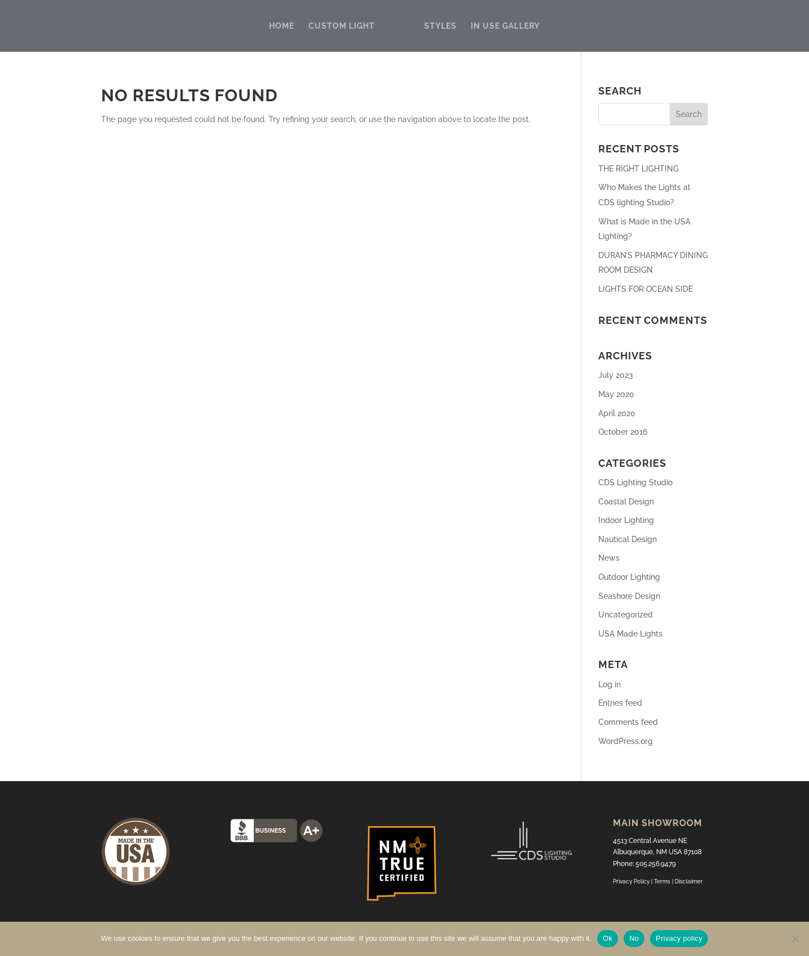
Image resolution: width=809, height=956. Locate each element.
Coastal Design (626, 501)
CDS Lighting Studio (635, 482)
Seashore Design (629, 596)
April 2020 (616, 413)
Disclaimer (689, 881)
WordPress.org (625, 741)
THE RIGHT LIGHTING (638, 168)
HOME (281, 26)
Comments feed (628, 722)
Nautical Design (627, 539)
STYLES (440, 26)
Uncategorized (625, 614)
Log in (609, 684)
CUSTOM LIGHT (341, 26)
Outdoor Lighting (629, 576)
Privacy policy (679, 938)
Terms (663, 881)
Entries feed (620, 702)
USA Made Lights (630, 633)
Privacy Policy (631, 881)
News (609, 557)
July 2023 (615, 375)
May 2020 (616, 394)
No (634, 938)
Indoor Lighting (626, 520)
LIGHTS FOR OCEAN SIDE (645, 289)
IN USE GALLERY (505, 26)
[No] (795, 938)
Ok (607, 938)
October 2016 (622, 431)
